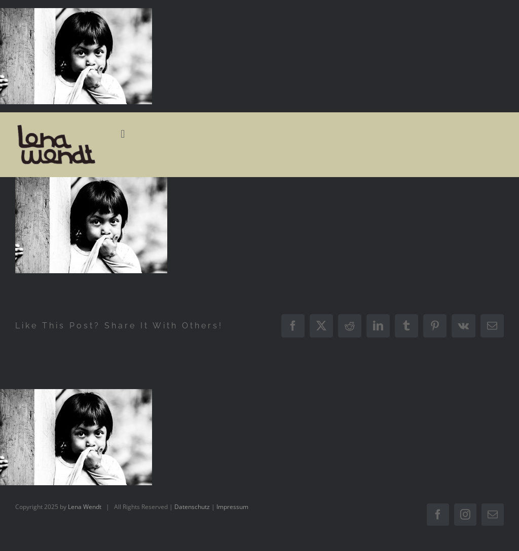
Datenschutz (192, 506)
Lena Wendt (84, 506)
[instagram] (465, 514)
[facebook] (438, 514)
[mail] (492, 514)
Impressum (232, 506)
